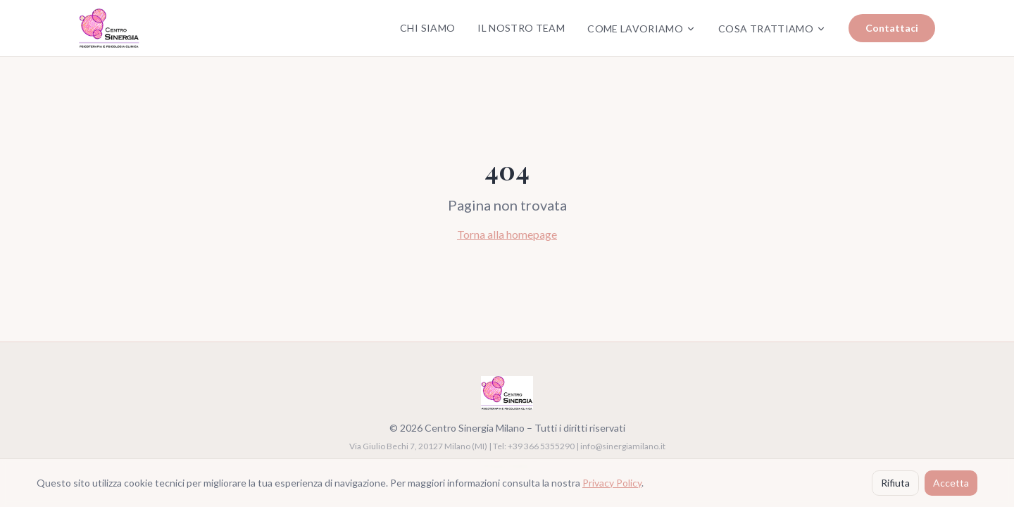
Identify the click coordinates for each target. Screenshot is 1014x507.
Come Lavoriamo (641, 29)
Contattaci (891, 28)
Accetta (951, 483)
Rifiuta (895, 483)
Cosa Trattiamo (772, 29)
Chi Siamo (427, 28)
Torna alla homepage (507, 234)
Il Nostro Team (521, 28)
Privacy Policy (611, 483)
